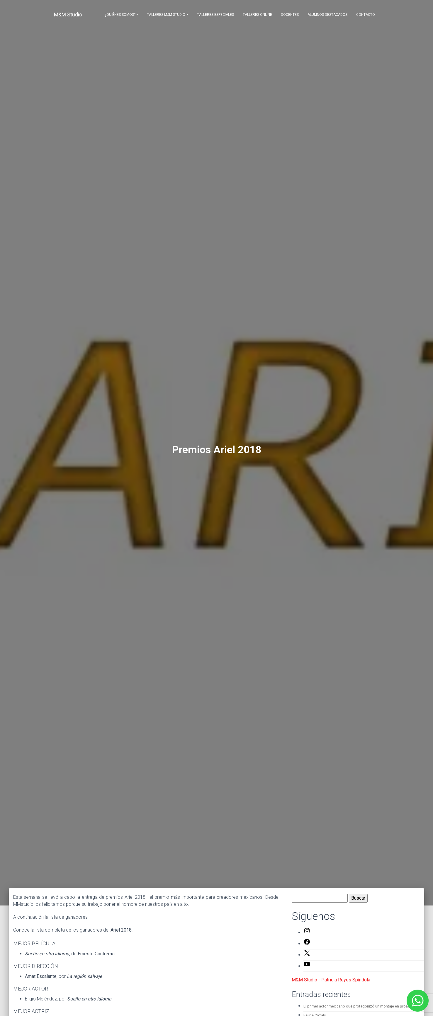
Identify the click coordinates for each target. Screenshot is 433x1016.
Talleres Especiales (215, 15)
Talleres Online (257, 15)
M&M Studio (68, 14)
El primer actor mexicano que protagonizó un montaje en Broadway (360, 1006)
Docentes (290, 15)
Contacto (365, 15)
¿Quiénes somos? (120, 15)
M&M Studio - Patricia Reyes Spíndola (331, 980)
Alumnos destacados (327, 15)
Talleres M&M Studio (166, 15)
